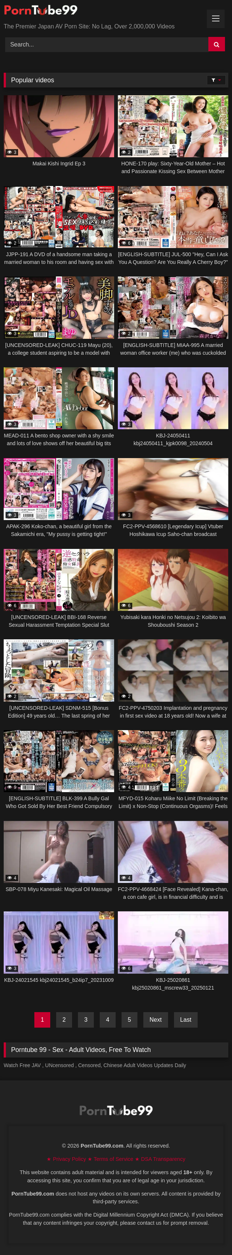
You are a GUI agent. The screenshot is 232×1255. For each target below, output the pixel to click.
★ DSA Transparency (160, 1159)
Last (185, 1020)
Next (156, 1020)
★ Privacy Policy (67, 1159)
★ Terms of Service (111, 1159)
